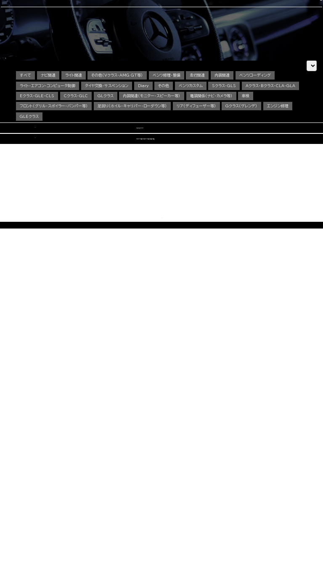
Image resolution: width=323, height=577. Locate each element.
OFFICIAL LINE (291, 9)
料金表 (66, 546)
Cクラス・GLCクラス (75, 503)
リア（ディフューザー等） (216, 155)
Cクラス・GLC (137, 145)
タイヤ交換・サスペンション (108, 135)
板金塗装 (139, 503)
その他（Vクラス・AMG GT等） (120, 125)
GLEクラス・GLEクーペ (76, 515)
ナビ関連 (49, 125)
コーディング (134, 30)
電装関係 (139, 521)
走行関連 (202, 125)
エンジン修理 (30, 166)
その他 (167, 135)
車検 (114, 30)
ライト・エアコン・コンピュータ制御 (47, 135)
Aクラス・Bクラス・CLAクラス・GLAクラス (87, 496)
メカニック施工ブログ (244, 520)
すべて (25, 125)
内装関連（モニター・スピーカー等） (215, 145)
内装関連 (228, 125)
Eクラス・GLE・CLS (97, 145)
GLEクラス (61, 166)
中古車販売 (160, 30)
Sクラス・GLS (229, 135)
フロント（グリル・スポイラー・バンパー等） (72, 155)
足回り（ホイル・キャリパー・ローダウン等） (151, 155)
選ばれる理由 (50, 30)
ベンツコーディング (262, 125)
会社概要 (209, 30)
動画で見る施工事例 (74, 539)
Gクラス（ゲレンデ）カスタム (79, 527)
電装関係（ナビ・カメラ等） (275, 145)
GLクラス (168, 145)
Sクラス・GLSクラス (74, 521)
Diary (145, 135)
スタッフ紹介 (185, 30)
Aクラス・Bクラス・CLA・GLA (44, 145)
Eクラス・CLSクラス (74, 509)
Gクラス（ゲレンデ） (263, 155)
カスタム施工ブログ (243, 513)
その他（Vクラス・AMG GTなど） (81, 533)
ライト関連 (75, 125)
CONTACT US (255, 9)
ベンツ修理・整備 (171, 125)
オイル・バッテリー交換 (146, 509)
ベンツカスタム (195, 135)
